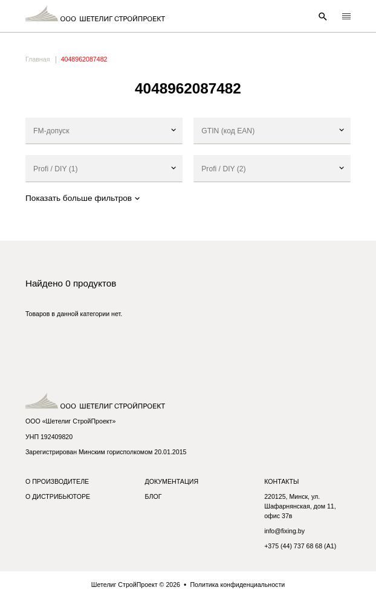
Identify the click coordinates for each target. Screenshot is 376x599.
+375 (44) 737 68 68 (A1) (300, 546)
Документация (172, 481)
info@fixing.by (284, 530)
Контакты (281, 481)
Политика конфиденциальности (237, 584)
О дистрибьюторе (57, 496)
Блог (153, 496)
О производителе (57, 481)
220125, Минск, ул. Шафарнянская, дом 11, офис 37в (300, 506)
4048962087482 (84, 59)
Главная (37, 59)
